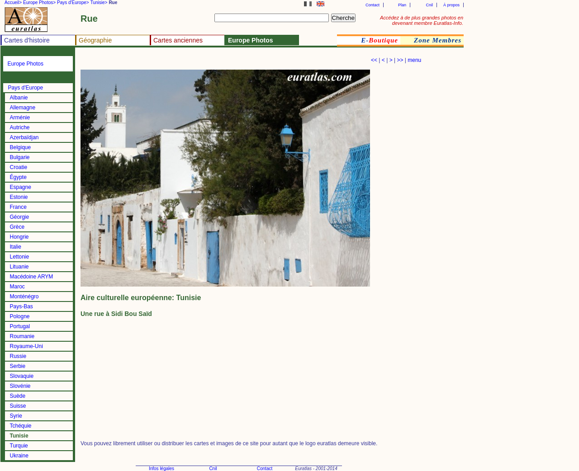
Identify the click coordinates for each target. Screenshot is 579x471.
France (18, 207)
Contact (372, 5)
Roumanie (22, 336)
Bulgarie (20, 157)
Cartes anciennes (178, 40)
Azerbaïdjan (24, 137)
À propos (451, 5)
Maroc (17, 286)
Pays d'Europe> (73, 2)
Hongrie (19, 237)
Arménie (20, 117)
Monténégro (24, 296)
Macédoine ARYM (31, 276)
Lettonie (19, 257)
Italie (15, 247)
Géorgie (19, 217)
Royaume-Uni (26, 346)
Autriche (20, 127)
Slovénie (20, 386)
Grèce (17, 227)
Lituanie (19, 267)
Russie (18, 356)
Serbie (18, 366)
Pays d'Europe (25, 88)
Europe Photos (25, 64)
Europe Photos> (39, 2)
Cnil (429, 5)
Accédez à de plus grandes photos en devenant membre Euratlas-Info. (421, 20)
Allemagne (23, 107)
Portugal (20, 326)
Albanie (19, 97)
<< (374, 60)
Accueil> (13, 2)
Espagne (20, 187)
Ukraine (19, 455)
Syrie (16, 416)
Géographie (95, 40)
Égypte (18, 177)
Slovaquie (22, 376)
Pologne (20, 316)
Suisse (18, 406)
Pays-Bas (21, 306)
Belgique (20, 147)
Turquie (19, 446)
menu (414, 60)
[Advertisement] (186, 61)
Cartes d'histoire (27, 40)
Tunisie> (99, 2)
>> (400, 60)
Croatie (19, 167)
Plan (402, 5)
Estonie (19, 197)
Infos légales (161, 468)
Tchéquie (21, 426)
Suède (18, 396)
